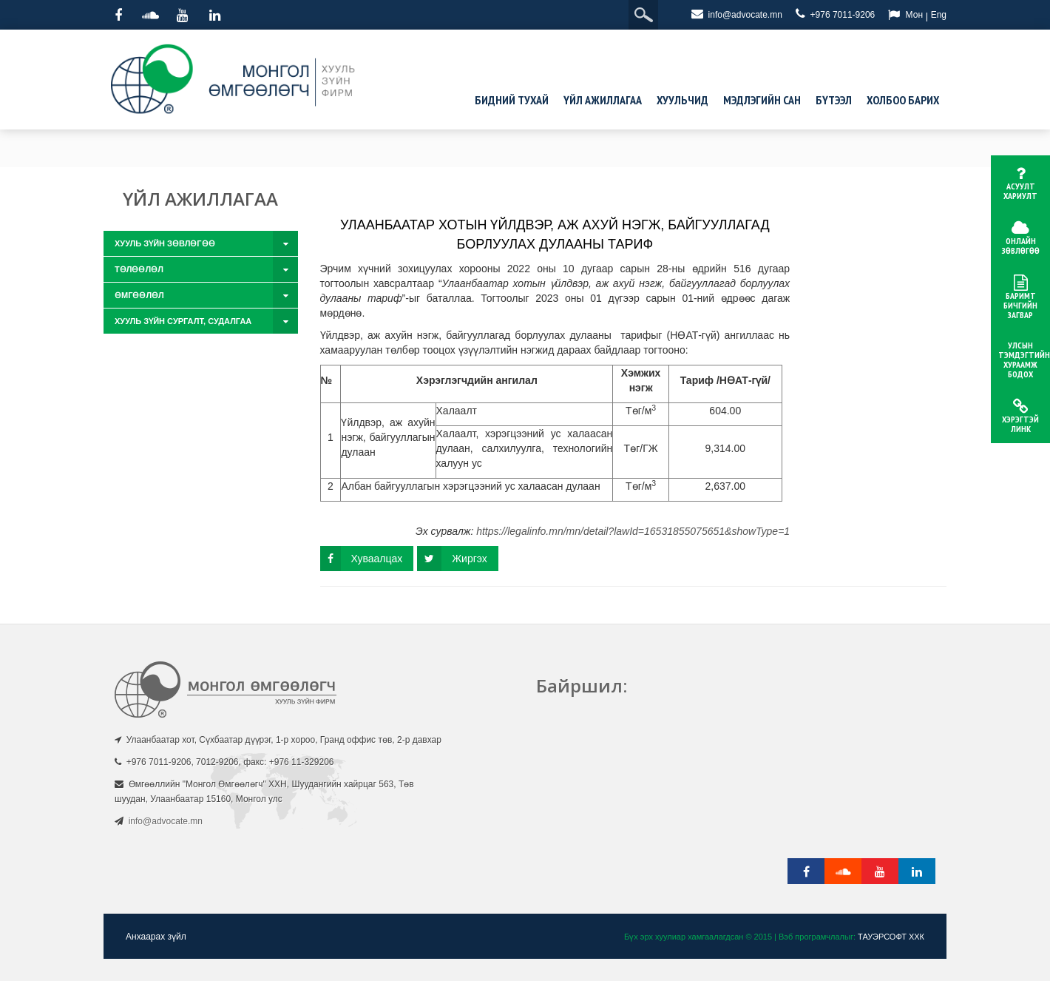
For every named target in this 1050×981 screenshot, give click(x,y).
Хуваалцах (361, 558)
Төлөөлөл (139, 269)
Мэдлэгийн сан (762, 99)
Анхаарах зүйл (156, 936)
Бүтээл (834, 99)
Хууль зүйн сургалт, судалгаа (183, 321)
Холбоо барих (903, 99)
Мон (914, 15)
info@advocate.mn (736, 13)
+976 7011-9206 (835, 13)
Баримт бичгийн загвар (1020, 297)
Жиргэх (452, 558)
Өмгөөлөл (139, 295)
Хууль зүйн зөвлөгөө (165, 243)
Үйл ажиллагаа (602, 99)
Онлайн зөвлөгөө (1020, 238)
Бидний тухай (512, 99)
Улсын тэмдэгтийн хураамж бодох (1024, 360)
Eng (938, 15)
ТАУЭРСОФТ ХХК (891, 936)
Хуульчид (682, 99)
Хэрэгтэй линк (1020, 416)
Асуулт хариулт (1020, 183)
